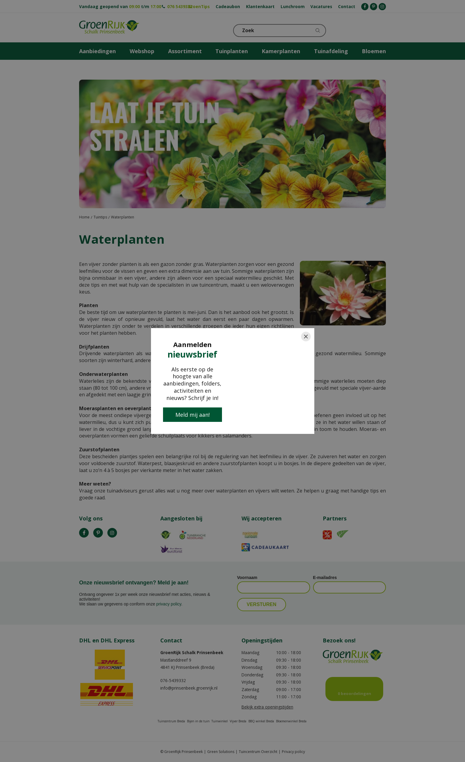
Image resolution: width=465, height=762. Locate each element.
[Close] (306, 336)
